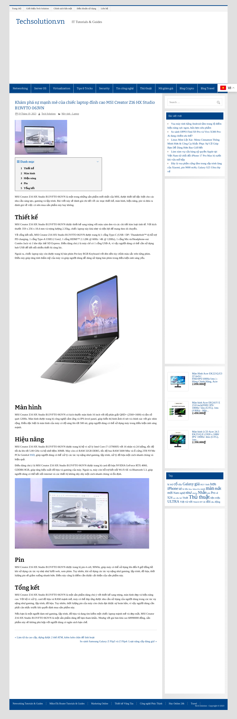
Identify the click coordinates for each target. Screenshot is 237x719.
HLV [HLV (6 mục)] (202, 484)
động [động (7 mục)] (217, 501)
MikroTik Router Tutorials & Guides (67, 703)
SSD (32, 454)
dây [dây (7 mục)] (180, 484)
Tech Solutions (49, 113)
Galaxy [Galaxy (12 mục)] (188, 484)
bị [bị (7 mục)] (168, 484)
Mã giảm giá (166, 88)
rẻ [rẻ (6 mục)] (217, 493)
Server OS (40, 88)
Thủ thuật (146, 88)
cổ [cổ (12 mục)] (176, 484)
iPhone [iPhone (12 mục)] (172, 488)
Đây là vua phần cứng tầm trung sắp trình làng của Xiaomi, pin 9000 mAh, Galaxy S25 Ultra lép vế (194, 167)
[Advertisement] (118, 57)
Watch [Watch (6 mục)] (196, 502)
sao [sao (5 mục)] (174, 498)
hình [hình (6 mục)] (207, 484)
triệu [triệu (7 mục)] (217, 497)
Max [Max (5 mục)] (190, 489)
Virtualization (61, 88)
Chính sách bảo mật (63, 8)
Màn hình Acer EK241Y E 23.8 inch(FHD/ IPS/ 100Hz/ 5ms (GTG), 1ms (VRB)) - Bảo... (206, 406)
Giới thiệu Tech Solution (37, 8)
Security (104, 88)
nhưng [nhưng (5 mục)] (194, 493)
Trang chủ (16, 8)
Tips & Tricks (85, 88)
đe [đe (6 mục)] (204, 502)
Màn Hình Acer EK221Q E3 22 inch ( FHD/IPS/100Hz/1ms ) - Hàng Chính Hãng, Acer (207, 377)
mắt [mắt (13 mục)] (218, 488)
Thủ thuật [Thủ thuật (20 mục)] (199, 497)
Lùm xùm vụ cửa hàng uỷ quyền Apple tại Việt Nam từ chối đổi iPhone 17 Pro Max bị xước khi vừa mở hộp (194, 155)
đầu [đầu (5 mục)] (212, 502)
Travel (194, 703)
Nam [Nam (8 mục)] (176, 492)
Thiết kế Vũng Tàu (124, 703)
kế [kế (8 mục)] (180, 488)
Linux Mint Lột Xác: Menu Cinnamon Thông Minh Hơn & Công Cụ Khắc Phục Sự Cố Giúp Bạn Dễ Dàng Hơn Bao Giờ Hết (193, 143)
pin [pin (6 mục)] (208, 493)
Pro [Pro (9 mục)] (213, 492)
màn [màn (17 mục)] (210, 488)
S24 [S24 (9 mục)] (169, 497)
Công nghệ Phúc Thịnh (151, 703)
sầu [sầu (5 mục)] (177, 498)
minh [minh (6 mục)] (203, 489)
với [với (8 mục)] (191, 501)
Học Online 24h (176, 703)
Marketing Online (99, 703)
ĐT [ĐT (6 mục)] (201, 502)
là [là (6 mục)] (183, 489)
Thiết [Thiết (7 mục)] (185, 497)
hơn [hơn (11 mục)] (213, 484)
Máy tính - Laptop (70, 113)
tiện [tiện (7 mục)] (212, 497)
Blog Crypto (187, 88)
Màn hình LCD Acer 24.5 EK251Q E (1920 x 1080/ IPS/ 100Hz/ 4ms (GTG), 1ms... (205, 435)
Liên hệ (104, 8)
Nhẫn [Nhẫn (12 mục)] (202, 492)
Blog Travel (207, 88)
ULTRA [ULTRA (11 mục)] (173, 501)
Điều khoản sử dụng (86, 8)
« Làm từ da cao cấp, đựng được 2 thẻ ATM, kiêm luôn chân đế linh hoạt (55, 637)
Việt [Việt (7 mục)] (182, 501)
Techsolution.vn (40, 21)
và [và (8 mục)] (186, 501)
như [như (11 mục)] (189, 492)
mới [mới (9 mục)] (170, 492)
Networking (20, 88)
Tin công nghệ (125, 88)
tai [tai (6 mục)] (180, 498)
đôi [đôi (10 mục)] (208, 501)
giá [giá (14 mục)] (197, 483)
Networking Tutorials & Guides (28, 703)
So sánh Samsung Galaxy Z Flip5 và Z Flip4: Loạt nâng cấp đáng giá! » (118, 641)
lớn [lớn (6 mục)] (186, 489)
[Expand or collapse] (98, 161)
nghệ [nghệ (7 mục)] (182, 493)
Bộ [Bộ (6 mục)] (171, 484)
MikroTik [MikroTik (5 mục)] (196, 489)
